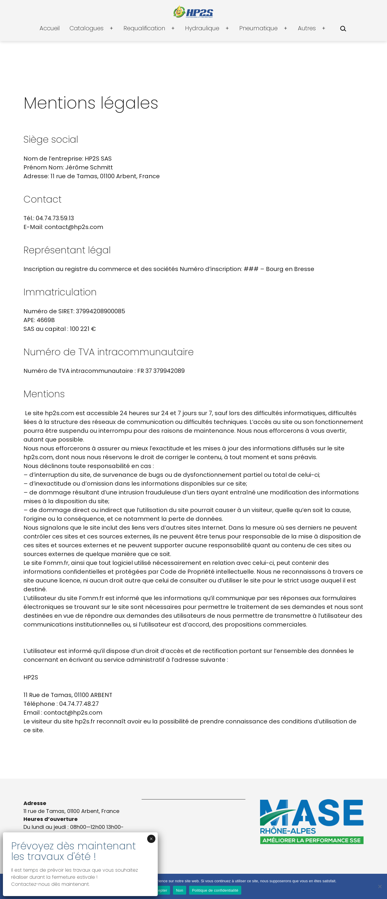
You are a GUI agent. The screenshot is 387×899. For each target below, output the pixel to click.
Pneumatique (258, 28)
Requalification (144, 28)
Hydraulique (202, 28)
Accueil (50, 28)
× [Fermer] (151, 839)
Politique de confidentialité (215, 890)
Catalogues (86, 28)
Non (179, 890)
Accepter (159, 890)
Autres (307, 28)
